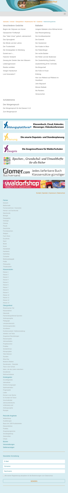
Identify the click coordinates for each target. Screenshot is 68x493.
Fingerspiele (7, 390)
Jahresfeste (6, 382)
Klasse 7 (5, 287)
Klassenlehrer (7, 310)
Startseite (6, 21)
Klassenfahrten (7, 426)
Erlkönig (38, 74)
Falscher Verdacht (9, 57)
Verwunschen (40, 94)
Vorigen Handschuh (10, 71)
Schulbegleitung (8, 433)
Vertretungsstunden (9, 326)
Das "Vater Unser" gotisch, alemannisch (17, 36)
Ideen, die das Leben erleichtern (13, 369)
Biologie (5, 215)
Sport (4, 241)
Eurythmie (6, 238)
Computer (6, 256)
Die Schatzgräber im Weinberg (14, 50)
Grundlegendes (8, 380)
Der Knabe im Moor (42, 46)
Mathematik (6, 205)
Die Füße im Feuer (42, 71)
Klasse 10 (6, 295)
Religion (5, 233)
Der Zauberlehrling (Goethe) (45, 60)
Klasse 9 (5, 292)
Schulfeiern (6, 328)
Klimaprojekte (7, 351)
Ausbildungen (7, 421)
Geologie (6, 220)
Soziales (5, 356)
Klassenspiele (7, 339)
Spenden (45, 193)
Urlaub (5, 439)
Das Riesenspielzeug (42, 33)
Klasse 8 (5, 290)
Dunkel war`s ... (8, 53)
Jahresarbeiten (7, 341)
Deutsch (5, 203)
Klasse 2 (5, 274)
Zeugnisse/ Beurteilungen (11, 336)
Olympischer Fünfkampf (11, 33)
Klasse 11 (6, 297)
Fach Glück (6, 236)
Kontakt (38, 193)
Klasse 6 (5, 285)
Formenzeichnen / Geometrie (12, 208)
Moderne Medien (8, 361)
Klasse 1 (5, 272)
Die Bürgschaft (40, 67)
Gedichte (39, 21)
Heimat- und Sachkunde (10, 210)
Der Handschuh (40, 43)
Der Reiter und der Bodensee (45, 57)
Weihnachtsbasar (8, 374)
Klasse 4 (5, 280)
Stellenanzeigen (8, 447)
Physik (5, 226)
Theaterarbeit (7, 266)
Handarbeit (6, 249)
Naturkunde (6, 213)
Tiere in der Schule (9, 366)
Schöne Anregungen (9, 385)
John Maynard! (40, 84)
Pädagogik (6, 321)
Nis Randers (39, 90)
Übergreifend (19, 21)
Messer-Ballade (40, 87)
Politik (5, 261)
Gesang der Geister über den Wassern (16, 60)
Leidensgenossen (9, 64)
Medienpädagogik (8, 259)
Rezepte (5, 410)
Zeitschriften (7, 436)
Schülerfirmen (7, 349)
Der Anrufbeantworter (42, 36)
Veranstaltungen (9, 444)
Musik (5, 243)
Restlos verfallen (9, 67)
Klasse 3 (5, 277)
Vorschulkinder (7, 400)
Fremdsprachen (8, 231)
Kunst (5, 246)
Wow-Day (6, 359)
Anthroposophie (8, 318)
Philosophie (6, 264)
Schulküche (6, 372)
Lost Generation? (9, 74)
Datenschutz (61, 193)
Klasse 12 (6, 300)
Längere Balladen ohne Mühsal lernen (48, 29)
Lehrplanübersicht (8, 323)
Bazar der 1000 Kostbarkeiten (12, 423)
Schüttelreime (9, 100)
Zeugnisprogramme (9, 431)
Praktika (5, 346)
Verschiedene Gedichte (13, 25)
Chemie (5, 223)
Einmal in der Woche (9, 395)
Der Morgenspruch (11, 104)
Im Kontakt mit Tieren (9, 397)
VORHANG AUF (8, 405)
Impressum (52, 193)
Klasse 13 (6, 303)
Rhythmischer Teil (30, 21)
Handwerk (6, 251)
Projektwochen (7, 344)
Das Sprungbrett (9, 39)
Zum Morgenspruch (10, 112)
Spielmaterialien (8, 387)
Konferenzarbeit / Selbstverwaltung (14, 331)
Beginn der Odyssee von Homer (14, 29)
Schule (12, 21)
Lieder (5, 392)
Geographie (6, 218)
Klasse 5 (5, 282)
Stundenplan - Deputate (10, 364)
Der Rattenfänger (41, 50)
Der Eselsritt (39, 39)
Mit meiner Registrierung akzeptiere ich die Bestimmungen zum (28, 476)
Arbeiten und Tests (9, 333)
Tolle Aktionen (7, 354)
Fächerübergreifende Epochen (12, 316)
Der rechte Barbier (41, 53)
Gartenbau (6, 254)
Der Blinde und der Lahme (12, 43)
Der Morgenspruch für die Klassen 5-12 (17, 108)
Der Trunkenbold (9, 46)
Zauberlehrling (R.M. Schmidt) (46, 64)
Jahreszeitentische (9, 403)
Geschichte (6, 228)
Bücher (5, 441)
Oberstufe (6, 313)
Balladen (39, 25)
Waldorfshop (7, 418)
